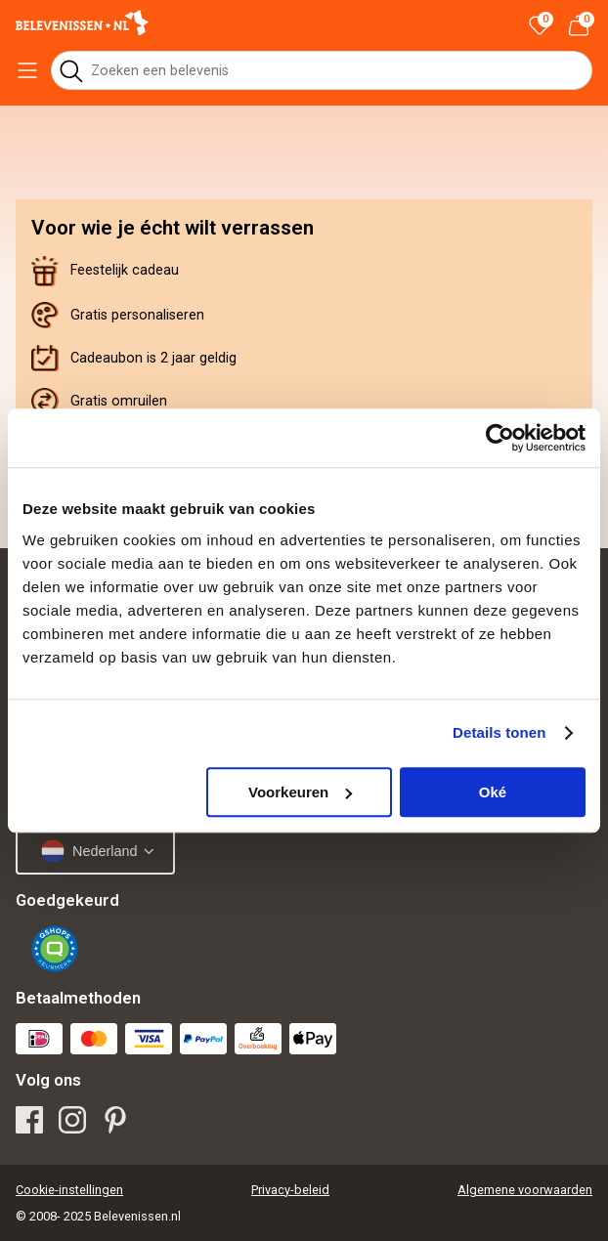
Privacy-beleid (290, 1189)
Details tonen (499, 732)
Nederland (89, 851)
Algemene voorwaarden (524, 1189)
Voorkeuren (300, 792)
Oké (492, 792)
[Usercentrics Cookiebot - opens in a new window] (500, 437)
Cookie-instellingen (69, 1189)
